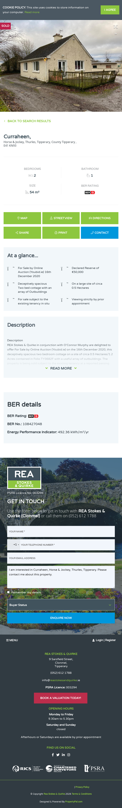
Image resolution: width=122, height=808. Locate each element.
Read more (32, 12)
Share (24, 233)
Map (23, 218)
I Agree (110, 10)
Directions (102, 218)
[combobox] (13, 544)
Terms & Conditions (82, 794)
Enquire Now (61, 618)
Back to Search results (29, 121)
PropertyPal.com (73, 801)
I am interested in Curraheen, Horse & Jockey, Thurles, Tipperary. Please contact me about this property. (61, 577)
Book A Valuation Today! (60, 698)
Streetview (63, 218)
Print (62, 233)
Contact (102, 233)
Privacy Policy (82, 787)
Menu (12, 640)
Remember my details (26, 592)
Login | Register (106, 640)
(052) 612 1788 (82, 516)
